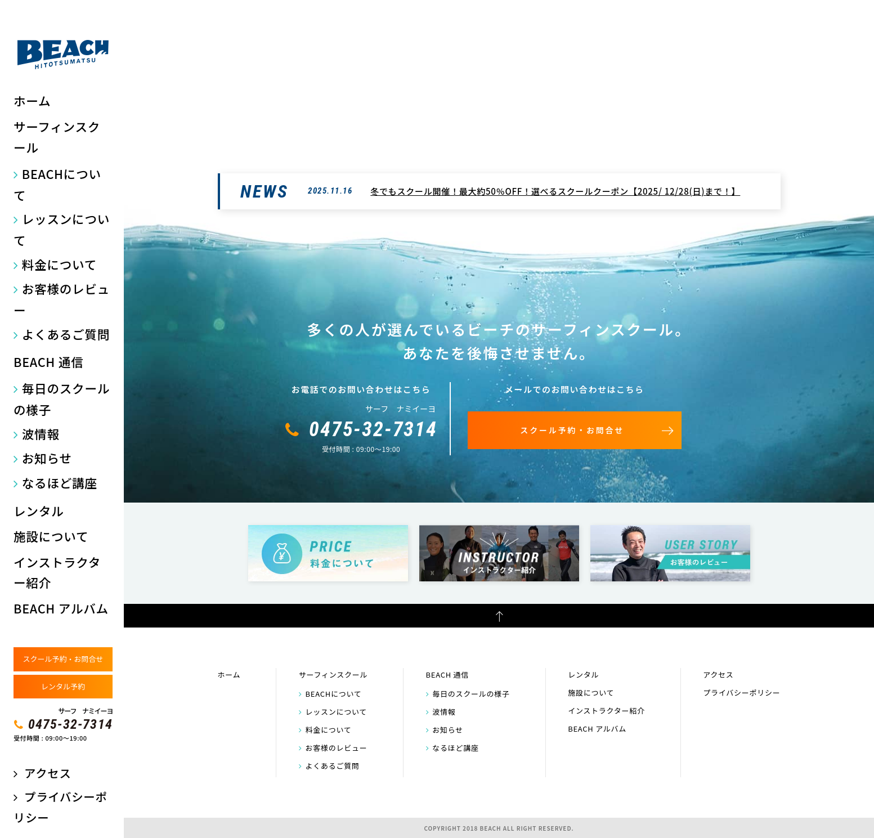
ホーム (32, 100)
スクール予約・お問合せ (63, 658)
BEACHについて (57, 184)
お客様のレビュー (62, 299)
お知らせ (47, 458)
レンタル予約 (63, 686)
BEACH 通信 (48, 361)
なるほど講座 (59, 482)
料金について (59, 264)
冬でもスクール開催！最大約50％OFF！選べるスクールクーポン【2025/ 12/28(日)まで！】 (555, 191)
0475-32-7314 (70, 724)
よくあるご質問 (66, 334)
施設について (51, 536)
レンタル (39, 510)
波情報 (41, 433)
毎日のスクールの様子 (62, 398)
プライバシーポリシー (741, 692)
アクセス (47, 772)
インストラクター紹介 (57, 572)
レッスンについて (62, 229)
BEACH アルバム (61, 608)
